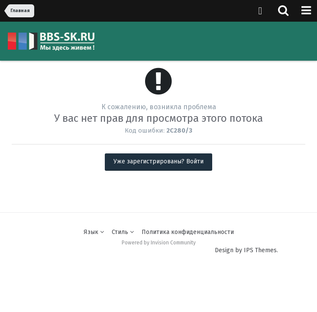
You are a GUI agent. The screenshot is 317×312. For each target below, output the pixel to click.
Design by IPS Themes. (246, 250)
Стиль (123, 232)
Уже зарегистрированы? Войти (158, 161)
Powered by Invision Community (159, 243)
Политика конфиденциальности (188, 232)
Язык (94, 232)
